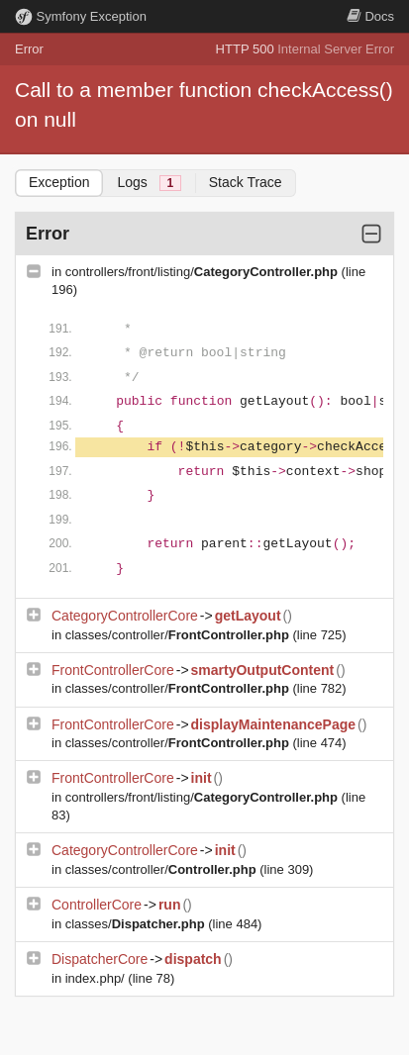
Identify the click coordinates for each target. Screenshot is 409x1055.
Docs (370, 16)
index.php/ (97, 978)
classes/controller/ (179, 634)
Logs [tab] (148, 182)
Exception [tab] (59, 182)
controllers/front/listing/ (203, 271)
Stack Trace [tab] (245, 182)
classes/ (137, 923)
